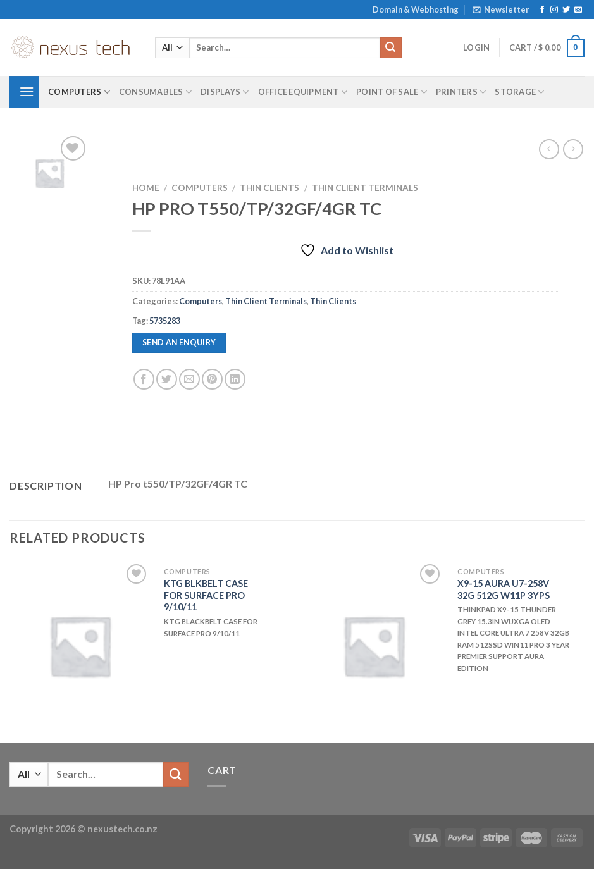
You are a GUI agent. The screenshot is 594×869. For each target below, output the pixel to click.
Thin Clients (269, 188)
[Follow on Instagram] (554, 10)
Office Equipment (303, 92)
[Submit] (391, 48)
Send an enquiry (179, 342)
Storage (519, 92)
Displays (225, 92)
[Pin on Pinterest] (212, 379)
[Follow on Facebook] (542, 10)
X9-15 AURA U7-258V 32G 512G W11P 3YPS (503, 589)
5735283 (164, 321)
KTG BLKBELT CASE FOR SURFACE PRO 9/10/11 (206, 595)
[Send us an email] (578, 10)
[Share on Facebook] (143, 379)
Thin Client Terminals (365, 188)
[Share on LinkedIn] (235, 379)
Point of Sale (391, 92)
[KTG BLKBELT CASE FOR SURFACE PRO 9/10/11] (79, 645)
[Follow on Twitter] (566, 10)
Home (145, 188)
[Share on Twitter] (166, 379)
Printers (461, 92)
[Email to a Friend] (189, 379)
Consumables (155, 92)
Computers (79, 92)
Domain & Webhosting (416, 9)
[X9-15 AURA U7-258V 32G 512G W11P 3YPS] (373, 645)
